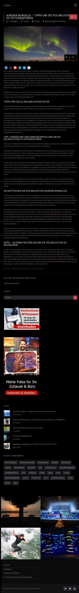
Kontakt (7, 565)
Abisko (52, 228)
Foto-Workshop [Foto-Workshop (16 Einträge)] (19, 467)
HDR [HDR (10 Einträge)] (40, 467)
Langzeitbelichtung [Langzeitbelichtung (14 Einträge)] (11, 473)
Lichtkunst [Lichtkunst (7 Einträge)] (32, 473)
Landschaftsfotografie (20, 269)
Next (72, 57)
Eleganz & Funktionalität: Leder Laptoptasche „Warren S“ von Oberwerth (39, 420)
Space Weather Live (61, 261)
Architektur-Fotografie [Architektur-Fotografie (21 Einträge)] (27, 462)
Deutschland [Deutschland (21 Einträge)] (66, 462)
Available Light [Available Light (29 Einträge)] (43, 462)
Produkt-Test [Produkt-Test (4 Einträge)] (36, 478)
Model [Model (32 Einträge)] (50, 473)
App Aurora (47, 261)
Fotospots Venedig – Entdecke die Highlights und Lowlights (34, 411)
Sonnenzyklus (41, 219)
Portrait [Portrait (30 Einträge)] (25, 478)
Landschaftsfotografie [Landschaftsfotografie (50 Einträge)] (67, 467)
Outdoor (41, 269)
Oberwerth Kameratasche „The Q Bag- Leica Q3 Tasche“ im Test (35, 444)
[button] (6, 68)
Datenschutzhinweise (11, 573)
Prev (67, 57)
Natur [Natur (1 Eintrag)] (58, 473)
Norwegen (62, 21)
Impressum (7, 569)
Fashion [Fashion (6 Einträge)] (7, 467)
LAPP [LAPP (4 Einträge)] (23, 473)
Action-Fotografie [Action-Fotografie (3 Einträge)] (10, 462)
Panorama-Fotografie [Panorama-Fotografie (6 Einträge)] (12, 478)
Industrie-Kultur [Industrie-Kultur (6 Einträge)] (51, 467)
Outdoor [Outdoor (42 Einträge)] (66, 473)
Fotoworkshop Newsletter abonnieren (18, 577)
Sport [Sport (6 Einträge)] (46, 478)
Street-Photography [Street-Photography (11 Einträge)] (58, 478)
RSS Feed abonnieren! (11, 283)
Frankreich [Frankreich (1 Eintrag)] (31, 467)
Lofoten (33, 269)
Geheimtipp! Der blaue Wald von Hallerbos (28, 428)
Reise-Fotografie (51, 21)
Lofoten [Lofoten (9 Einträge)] (42, 473)
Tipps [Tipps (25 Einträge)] (15, 483)
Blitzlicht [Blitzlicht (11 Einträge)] (55, 462)
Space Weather (55, 214)
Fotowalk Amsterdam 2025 (22, 436)
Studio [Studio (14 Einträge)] (70, 478)
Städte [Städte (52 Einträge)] (7, 483)
